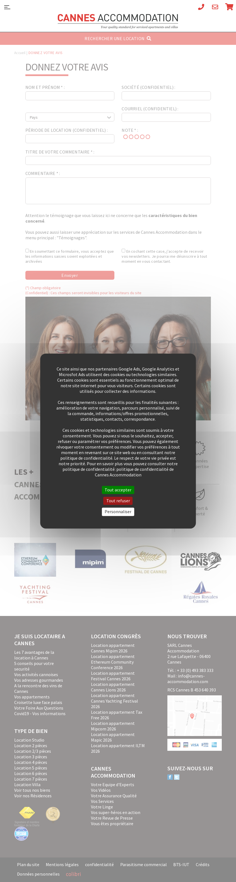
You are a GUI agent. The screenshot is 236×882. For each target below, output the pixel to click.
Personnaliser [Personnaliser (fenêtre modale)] (118, 512)
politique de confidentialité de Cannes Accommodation (134, 471)
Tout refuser (118, 500)
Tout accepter (118, 490)
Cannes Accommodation (118, 21)
